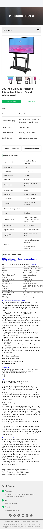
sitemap (17, 522)
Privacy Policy (9, 522)
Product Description (31, 148)
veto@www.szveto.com (12, 510)
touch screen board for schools (14, 475)
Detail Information (12, 148)
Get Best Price (11, 101)
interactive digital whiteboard (17, 470)
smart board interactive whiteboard (15, 472)
